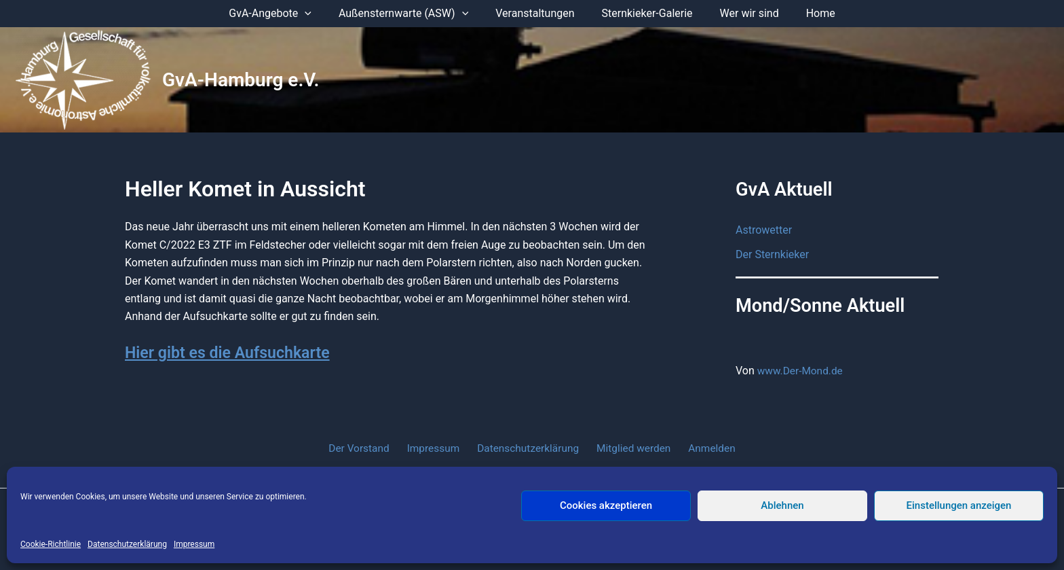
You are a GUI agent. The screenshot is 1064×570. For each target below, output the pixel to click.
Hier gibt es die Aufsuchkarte (231, 352)
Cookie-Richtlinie (50, 544)
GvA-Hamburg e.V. (241, 80)
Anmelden (703, 448)
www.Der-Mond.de (801, 370)
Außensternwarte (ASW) (411, 13)
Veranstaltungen (537, 13)
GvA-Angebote (283, 13)
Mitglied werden (630, 448)
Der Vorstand (367, 448)
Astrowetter (764, 230)
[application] (318, 13)
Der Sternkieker (772, 254)
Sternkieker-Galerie (644, 13)
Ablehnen (782, 505)
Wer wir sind (741, 13)
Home (807, 13)
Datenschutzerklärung (127, 544)
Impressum (194, 544)
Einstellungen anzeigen (959, 505)
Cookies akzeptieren (606, 505)
